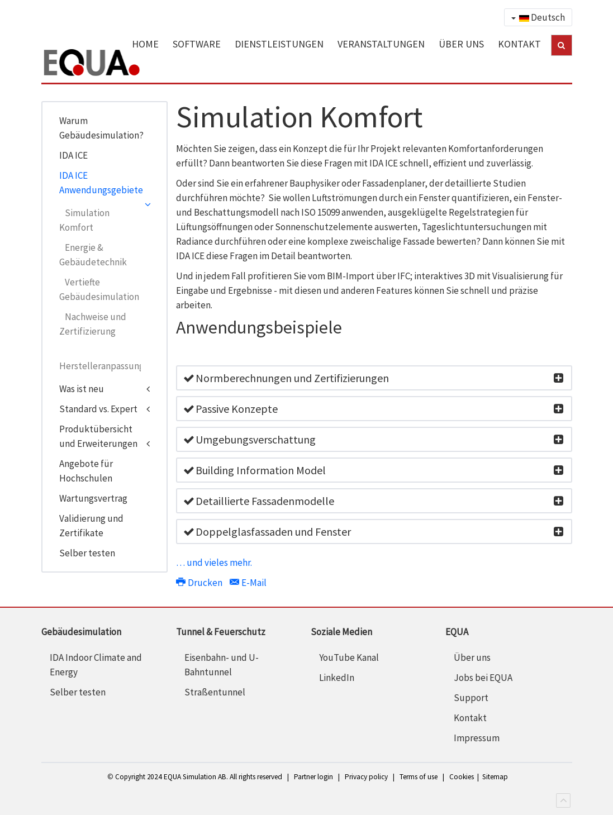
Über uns (472, 657)
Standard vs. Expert (98, 409)
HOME (145, 43)
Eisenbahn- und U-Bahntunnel (221, 664)
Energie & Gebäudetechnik (93, 254)
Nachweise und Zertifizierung (92, 324)
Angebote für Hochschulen (86, 470)
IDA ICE (73, 155)
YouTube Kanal (349, 657)
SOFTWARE (197, 43)
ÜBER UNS (461, 43)
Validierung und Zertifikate (91, 525)
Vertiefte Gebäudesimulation (99, 289)
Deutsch (538, 17)
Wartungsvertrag (93, 498)
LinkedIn (336, 677)
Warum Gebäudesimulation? (101, 128)
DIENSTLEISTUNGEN (279, 43)
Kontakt (470, 718)
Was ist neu (81, 389)
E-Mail (248, 582)
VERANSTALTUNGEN (381, 43)
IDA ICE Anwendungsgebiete (101, 182)
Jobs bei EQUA (483, 677)
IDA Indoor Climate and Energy (96, 664)
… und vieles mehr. (214, 562)
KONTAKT (519, 43)
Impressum (477, 738)
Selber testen (87, 553)
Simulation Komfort (84, 220)
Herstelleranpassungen (100, 366)
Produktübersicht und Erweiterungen (98, 436)
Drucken (200, 582)
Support (471, 698)
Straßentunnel (214, 692)
